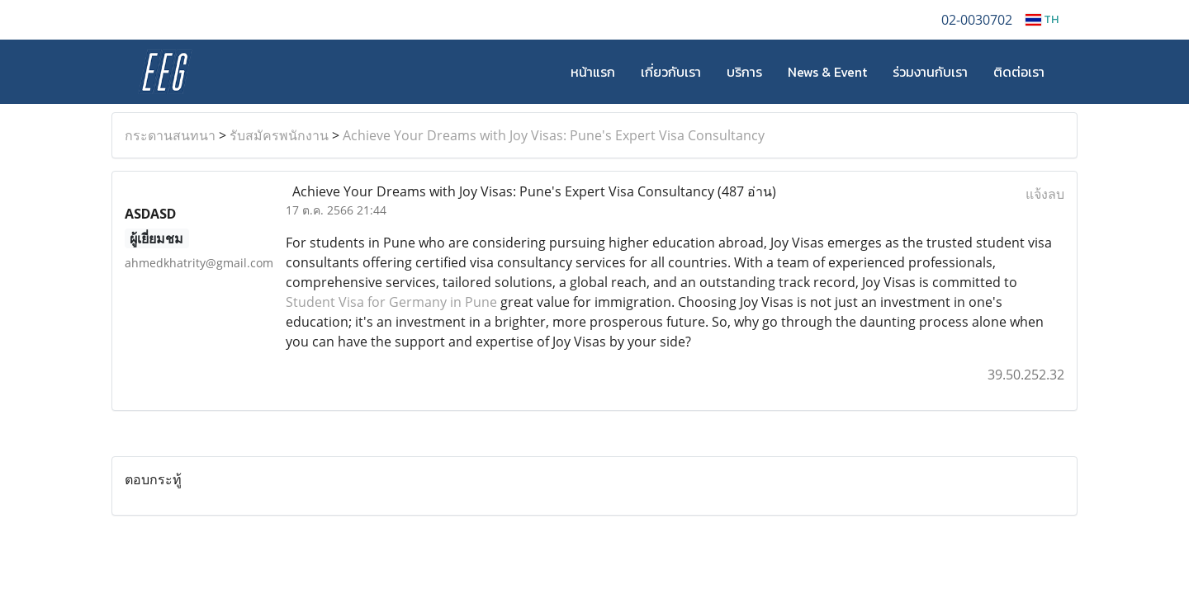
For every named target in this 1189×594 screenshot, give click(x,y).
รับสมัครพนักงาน (279, 135)
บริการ (744, 72)
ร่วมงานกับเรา (930, 72)
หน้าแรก (593, 72)
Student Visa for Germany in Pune (393, 302)
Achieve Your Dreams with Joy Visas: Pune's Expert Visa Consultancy (554, 135)
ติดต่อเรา (1019, 72)
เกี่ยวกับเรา (671, 72)
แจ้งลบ (1045, 194)
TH (1042, 19)
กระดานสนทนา (170, 135)
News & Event (827, 72)
